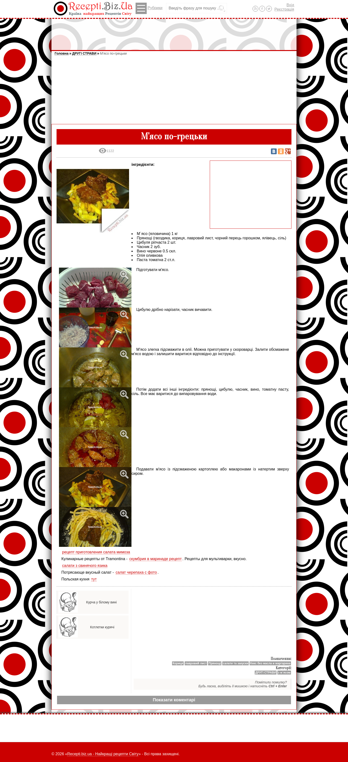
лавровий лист (196, 663)
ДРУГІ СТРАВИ (84, 53)
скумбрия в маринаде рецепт (155, 559)
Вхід (290, 5)
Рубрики (149, 8)
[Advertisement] (174, 32)
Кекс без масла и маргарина (270, 663)
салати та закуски (235, 663)
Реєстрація (284, 9)
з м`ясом (284, 672)
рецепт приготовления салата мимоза (96, 552)
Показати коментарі (174, 699)
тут (94, 579)
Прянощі (215, 663)
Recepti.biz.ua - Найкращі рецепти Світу (102, 754)
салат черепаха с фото (136, 572)
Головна (62, 53)
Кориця (178, 663)
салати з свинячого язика (84, 566)
